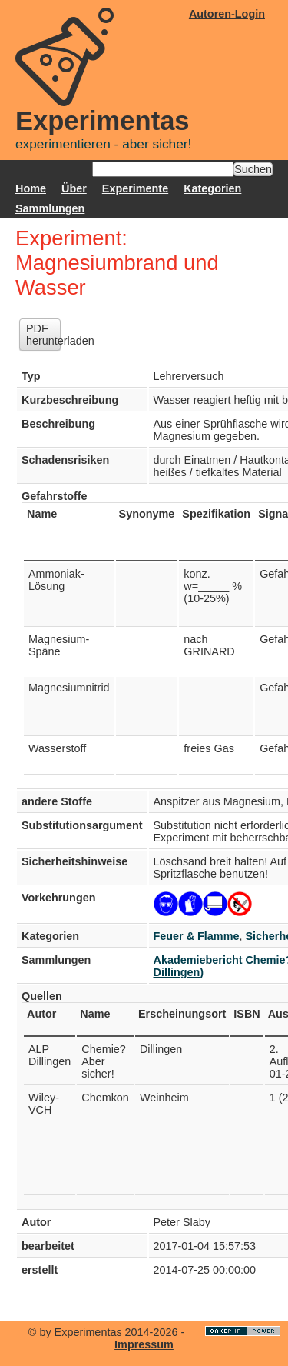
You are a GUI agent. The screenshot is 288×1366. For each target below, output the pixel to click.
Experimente (135, 188)
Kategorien (212, 188)
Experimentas (102, 120)
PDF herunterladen (43, 334)
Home (30, 188)
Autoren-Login (227, 14)
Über (74, 188)
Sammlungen (49, 208)
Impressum (144, 1344)
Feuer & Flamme (197, 936)
